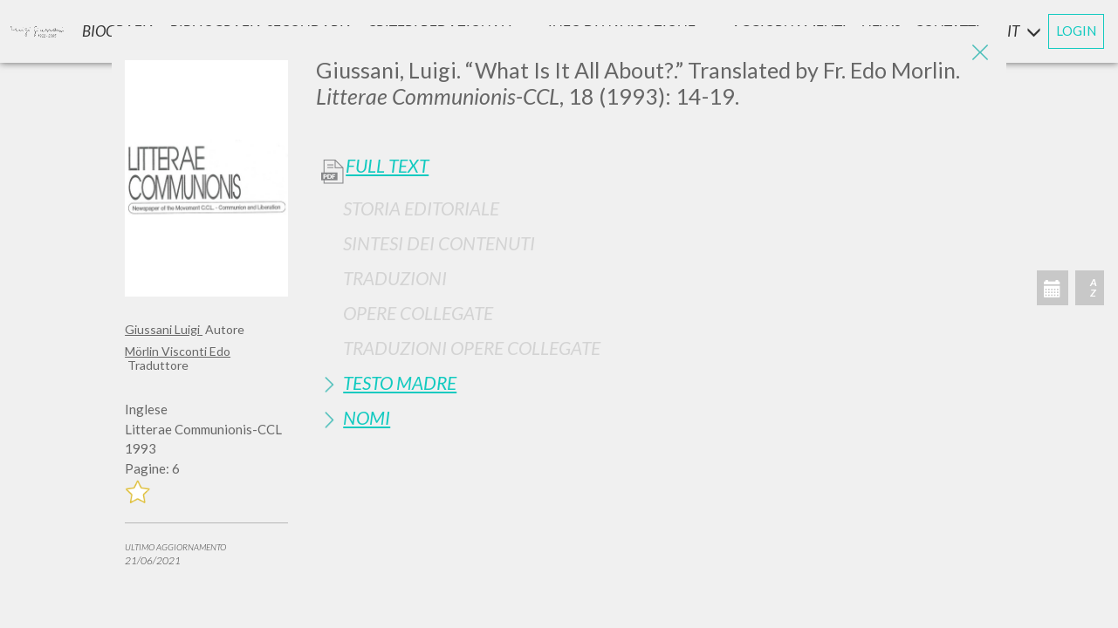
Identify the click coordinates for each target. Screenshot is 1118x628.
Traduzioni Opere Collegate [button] (471, 348)
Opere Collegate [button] (418, 313)
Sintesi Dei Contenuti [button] (439, 243)
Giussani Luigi (163, 329)
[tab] (654, 208)
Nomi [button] (366, 417)
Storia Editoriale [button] (421, 208)
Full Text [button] (387, 165)
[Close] (980, 52)
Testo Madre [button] (399, 382)
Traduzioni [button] (395, 278)
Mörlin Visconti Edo (177, 351)
